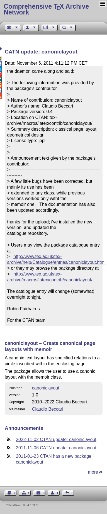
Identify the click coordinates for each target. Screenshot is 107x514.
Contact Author (58, 493)
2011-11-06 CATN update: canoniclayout (56, 447)
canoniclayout (45, 388)
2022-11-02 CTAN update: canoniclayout (56, 439)
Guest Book (15, 493)
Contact (44, 493)
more (93, 472)
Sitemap (29, 493)
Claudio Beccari (47, 409)
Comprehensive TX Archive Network (46, 9)
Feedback (72, 493)
